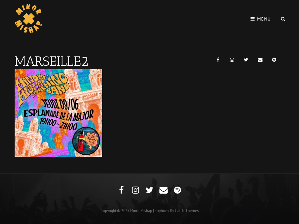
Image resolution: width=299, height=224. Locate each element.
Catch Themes (187, 210)
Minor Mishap (141, 210)
